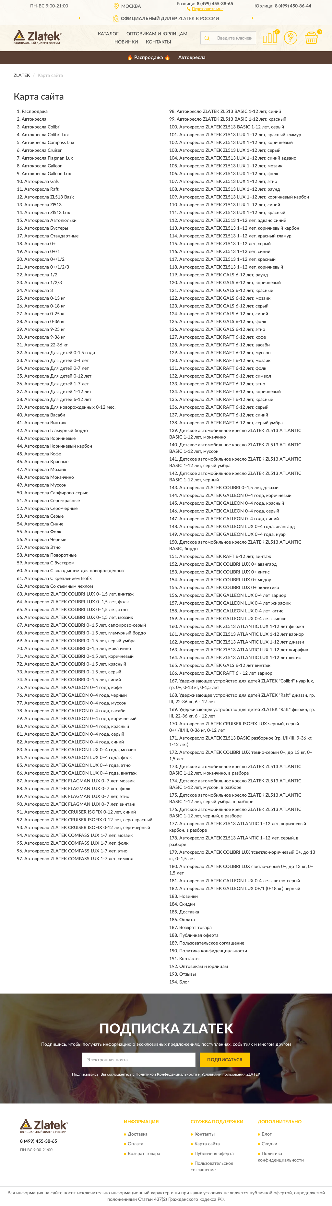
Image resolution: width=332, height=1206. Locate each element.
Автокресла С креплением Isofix (58, 578)
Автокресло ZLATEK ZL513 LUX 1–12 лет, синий (229, 205)
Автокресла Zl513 (43, 205)
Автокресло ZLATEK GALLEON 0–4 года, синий (74, 742)
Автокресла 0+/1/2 (44, 259)
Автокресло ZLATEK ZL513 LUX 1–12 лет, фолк (228, 174)
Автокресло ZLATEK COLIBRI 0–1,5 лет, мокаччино (77, 648)
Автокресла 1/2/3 (43, 283)
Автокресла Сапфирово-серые (56, 493)
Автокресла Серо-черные (50, 508)
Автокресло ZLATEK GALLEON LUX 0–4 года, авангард (237, 527)
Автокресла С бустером (49, 563)
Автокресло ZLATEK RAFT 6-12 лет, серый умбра (231, 423)
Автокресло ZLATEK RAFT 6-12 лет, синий (223, 415)
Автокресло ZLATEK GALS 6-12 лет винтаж (224, 665)
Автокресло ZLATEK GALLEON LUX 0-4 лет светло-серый (239, 881)
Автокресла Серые (44, 516)
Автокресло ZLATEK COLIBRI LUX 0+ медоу (225, 580)
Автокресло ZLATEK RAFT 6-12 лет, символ (225, 376)
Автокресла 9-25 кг (44, 329)
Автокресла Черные (45, 539)
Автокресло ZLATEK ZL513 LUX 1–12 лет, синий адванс (237, 158)
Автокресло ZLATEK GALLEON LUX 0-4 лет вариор (232, 595)
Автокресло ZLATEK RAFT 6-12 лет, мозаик (224, 360)
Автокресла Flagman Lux (47, 158)
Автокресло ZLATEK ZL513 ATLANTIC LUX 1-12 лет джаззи (241, 642)
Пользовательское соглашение (211, 943)
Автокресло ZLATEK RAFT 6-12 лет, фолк (222, 368)
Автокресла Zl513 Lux (47, 213)
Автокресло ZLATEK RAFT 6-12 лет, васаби (224, 345)
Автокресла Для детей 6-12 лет (57, 399)
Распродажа (35, 111)
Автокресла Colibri (41, 127)
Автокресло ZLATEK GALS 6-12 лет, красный (226, 290)
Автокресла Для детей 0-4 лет (56, 360)
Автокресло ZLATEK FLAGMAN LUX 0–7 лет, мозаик (79, 781)
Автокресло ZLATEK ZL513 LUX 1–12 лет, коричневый (236, 142)
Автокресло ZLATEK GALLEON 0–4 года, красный (76, 726)
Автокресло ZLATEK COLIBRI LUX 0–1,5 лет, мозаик (78, 617)
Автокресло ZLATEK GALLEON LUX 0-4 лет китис (231, 611)
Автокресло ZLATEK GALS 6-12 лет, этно (222, 329)
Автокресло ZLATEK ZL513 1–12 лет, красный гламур (235, 236)
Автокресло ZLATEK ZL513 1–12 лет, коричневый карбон (239, 228)
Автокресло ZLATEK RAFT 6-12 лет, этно (222, 384)
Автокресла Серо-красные (52, 501)
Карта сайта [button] (207, 1144)
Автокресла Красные (46, 462)
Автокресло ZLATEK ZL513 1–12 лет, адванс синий (232, 220)
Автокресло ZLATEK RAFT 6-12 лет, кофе (222, 337)
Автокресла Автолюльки (50, 220)
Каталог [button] (108, 34)
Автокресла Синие (43, 524)
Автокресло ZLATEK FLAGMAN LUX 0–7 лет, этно (76, 796)
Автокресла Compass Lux (48, 142)
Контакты (158, 42)
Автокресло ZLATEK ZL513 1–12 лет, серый (225, 244)
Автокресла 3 (38, 290)
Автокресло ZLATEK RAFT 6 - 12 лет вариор (225, 673)
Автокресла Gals (41, 181)
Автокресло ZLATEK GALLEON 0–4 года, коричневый (80, 719)
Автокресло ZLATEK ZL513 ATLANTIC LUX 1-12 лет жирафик (243, 650)
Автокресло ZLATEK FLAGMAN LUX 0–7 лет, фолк (77, 789)
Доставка (189, 912)
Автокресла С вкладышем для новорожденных (74, 571)
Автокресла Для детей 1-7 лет (56, 384)
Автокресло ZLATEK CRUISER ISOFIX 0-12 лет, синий (80, 812)
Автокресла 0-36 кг (44, 322)
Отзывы (187, 974)
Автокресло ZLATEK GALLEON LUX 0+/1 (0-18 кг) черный (239, 888)
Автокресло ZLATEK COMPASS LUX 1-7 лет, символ (78, 859)
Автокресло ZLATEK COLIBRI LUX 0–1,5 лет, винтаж (79, 594)
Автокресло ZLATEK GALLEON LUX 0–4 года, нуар (232, 534)
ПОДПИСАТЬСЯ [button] (225, 1060)
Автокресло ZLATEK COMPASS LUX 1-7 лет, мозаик (78, 835)
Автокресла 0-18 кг (44, 306)
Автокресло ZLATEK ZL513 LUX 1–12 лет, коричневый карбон (244, 197)
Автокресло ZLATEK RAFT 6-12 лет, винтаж (225, 556)
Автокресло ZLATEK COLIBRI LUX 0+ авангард (228, 564)
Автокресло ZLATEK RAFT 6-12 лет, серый (223, 407)
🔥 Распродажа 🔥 (149, 57)
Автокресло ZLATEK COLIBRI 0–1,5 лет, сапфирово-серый (85, 625)
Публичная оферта (199, 935)
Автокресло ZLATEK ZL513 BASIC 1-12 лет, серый (231, 127)
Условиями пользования (223, 1074)
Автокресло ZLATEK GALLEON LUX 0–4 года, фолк (78, 757)
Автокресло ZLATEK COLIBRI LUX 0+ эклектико (229, 587)
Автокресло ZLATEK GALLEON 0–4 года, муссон (75, 703)
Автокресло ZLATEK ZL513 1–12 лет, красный (227, 259)
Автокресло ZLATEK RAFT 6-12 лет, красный (226, 399)
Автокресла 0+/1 (42, 251)
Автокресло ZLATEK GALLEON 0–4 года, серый (74, 734)
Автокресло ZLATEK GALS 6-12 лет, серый (223, 306)
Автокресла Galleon (42, 166)
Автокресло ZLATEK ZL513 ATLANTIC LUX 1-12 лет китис (240, 658)
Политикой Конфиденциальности (166, 1074)
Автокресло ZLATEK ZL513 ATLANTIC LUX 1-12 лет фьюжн (241, 626)
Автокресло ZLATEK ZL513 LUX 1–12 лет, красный (232, 213)
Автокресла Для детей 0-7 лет (56, 368)
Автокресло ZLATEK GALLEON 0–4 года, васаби (74, 711)
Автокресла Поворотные (50, 555)
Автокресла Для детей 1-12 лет (57, 392)
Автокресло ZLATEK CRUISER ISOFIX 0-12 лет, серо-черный (87, 828)
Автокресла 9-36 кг (44, 337)
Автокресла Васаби (44, 415)
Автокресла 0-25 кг (44, 314)
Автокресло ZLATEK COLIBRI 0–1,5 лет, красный (75, 664)
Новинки (126, 42)
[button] (205, 8)
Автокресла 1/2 (40, 275)
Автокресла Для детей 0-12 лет (57, 376)
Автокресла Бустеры (46, 228)
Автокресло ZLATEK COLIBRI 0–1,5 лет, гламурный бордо (85, 633)
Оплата (187, 920)
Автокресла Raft (41, 189)
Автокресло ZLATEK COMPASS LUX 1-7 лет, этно (75, 851)
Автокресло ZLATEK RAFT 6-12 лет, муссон (225, 353)
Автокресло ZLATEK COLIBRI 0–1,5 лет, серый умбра (80, 641)
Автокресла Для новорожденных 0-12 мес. (69, 407)
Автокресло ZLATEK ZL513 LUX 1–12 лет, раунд (229, 189)
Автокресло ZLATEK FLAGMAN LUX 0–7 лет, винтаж (79, 804)
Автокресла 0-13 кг (44, 298)
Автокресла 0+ (39, 244)
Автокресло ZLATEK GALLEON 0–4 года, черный (75, 695)
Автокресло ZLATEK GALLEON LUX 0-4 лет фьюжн (233, 619)
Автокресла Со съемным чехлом (58, 586)
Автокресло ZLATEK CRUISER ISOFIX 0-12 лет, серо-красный (88, 820)
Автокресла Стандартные (51, 236)
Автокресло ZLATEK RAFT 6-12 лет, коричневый (230, 392)
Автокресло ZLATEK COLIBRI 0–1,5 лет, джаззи (229, 488)
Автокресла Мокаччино (49, 477)
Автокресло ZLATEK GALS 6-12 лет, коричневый (230, 283)
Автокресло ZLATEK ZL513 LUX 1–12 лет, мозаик (230, 166)
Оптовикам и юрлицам (156, 34)
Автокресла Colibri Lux (45, 135)
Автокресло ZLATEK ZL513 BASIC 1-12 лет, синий (229, 111)
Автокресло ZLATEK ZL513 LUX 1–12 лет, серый (229, 150)
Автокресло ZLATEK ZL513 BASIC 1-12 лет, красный (231, 119)
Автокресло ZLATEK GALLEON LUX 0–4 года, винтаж (80, 773)
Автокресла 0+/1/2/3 (46, 267)
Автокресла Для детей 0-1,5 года (59, 353)
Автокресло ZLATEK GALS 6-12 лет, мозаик (224, 298)
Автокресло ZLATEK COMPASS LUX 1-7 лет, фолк (76, 843)
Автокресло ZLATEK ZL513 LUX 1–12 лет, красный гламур (240, 135)
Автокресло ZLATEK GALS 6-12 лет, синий (223, 314)
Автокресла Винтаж (45, 423)
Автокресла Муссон (45, 485)
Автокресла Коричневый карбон (58, 446)
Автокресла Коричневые (50, 438)
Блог (184, 982)
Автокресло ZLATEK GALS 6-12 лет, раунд (223, 275)
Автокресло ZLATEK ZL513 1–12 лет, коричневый (231, 267)
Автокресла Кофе (42, 454)
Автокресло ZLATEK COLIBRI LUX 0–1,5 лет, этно (76, 610)
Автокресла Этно (42, 547)
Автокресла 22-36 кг (46, 345)
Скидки (187, 904)
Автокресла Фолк (42, 532)
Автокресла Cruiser (42, 150)
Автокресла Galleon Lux (46, 174)
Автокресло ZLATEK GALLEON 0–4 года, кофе (73, 687)
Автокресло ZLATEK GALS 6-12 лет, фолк (222, 322)
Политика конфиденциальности (213, 951)
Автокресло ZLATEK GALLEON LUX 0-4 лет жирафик (234, 603)
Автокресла (192, 57)
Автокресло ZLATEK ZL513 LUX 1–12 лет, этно (228, 181)
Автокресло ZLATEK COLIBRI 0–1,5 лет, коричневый (79, 656)
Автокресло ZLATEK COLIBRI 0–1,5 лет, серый (72, 672)
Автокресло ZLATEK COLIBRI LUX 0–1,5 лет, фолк (76, 602)
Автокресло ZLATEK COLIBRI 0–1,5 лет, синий (72, 680)
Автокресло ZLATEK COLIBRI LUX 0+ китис (224, 572)
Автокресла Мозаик (45, 469)
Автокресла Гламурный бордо (56, 430)
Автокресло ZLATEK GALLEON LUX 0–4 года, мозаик (80, 750)
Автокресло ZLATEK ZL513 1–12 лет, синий (224, 251)
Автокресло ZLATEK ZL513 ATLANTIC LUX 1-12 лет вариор (241, 634)
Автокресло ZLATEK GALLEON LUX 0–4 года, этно (77, 765)
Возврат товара (195, 927)
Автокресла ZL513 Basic (49, 197)
